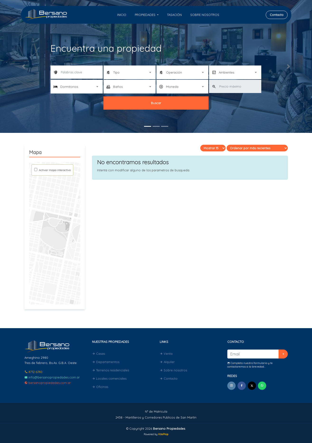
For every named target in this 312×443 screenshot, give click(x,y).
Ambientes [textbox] (226, 72)
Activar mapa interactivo (54, 170)
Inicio (121, 15)
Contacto (277, 15)
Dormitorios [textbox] (69, 87)
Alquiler (167, 362)
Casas (98, 353)
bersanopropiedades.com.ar (47, 383)
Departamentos (105, 362)
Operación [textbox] (174, 72)
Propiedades (145, 15)
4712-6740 (33, 372)
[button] (23, 66)
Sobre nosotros (204, 15)
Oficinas (100, 387)
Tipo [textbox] (116, 72)
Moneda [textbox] (172, 87)
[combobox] (129, 72)
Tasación (174, 15)
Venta (166, 353)
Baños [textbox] (118, 87)
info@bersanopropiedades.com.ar (52, 377)
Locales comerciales (109, 378)
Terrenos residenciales (110, 370)
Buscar (156, 103)
